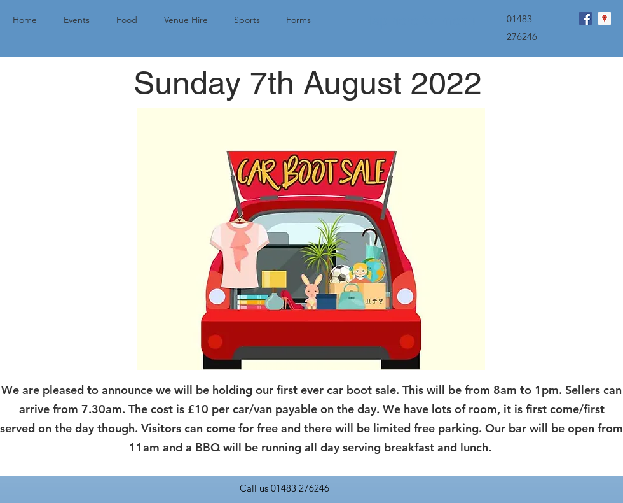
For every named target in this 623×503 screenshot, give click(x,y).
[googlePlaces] (604, 18)
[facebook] (585, 18)
